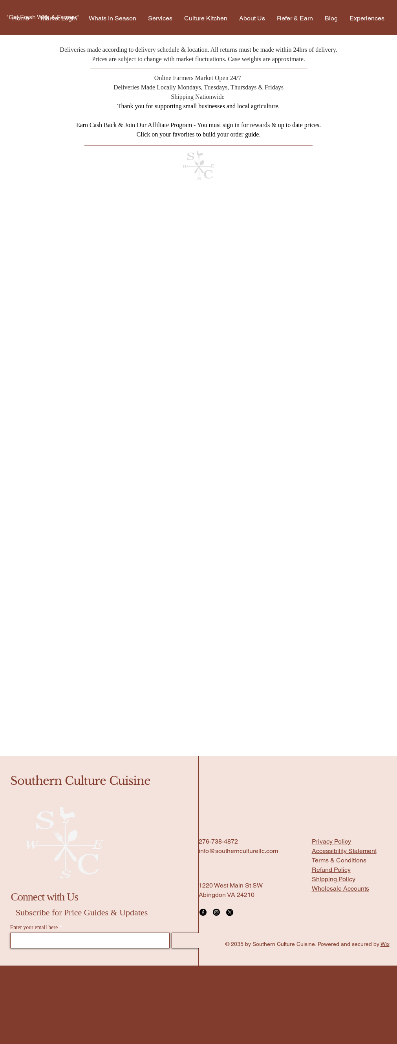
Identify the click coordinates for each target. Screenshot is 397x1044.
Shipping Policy (333, 879)
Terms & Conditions (339, 860)
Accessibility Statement (344, 851)
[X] (229, 912)
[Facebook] (203, 912)
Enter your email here (34, 927)
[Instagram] (216, 912)
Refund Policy (331, 869)
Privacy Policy (331, 841)
